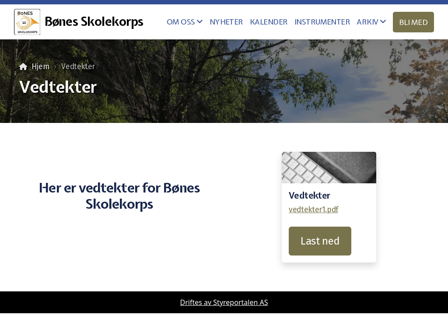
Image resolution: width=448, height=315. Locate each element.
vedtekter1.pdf (313, 209)
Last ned (320, 241)
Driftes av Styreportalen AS (224, 302)
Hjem (40, 66)
